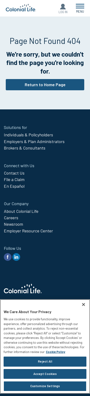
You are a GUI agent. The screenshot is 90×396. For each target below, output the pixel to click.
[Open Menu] (80, 8)
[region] (45, 346)
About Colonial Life (21, 211)
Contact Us (14, 173)
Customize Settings (45, 386)
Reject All (45, 361)
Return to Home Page (45, 84)
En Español (14, 186)
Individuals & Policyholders (28, 134)
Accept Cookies (45, 374)
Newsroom (13, 224)
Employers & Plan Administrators (34, 141)
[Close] (83, 304)
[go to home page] (21, 9)
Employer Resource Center (28, 230)
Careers (11, 217)
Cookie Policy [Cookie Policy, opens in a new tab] (55, 352)
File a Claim (14, 179)
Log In (63, 12)
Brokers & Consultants (24, 147)
